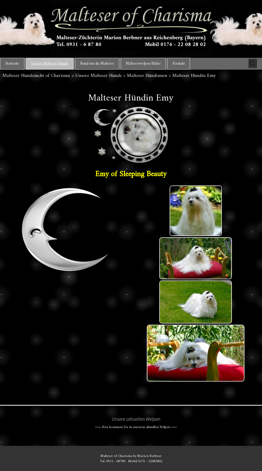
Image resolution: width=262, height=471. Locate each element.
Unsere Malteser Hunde (49, 63)
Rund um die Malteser (97, 63)
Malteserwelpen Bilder (143, 63)
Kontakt (179, 63)
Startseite (12, 63)
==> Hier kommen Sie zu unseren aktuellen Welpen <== (136, 427)
